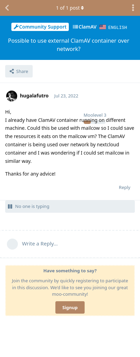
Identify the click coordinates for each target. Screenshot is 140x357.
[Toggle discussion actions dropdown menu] (133, 8)
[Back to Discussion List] (7, 8)
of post (70, 7)
